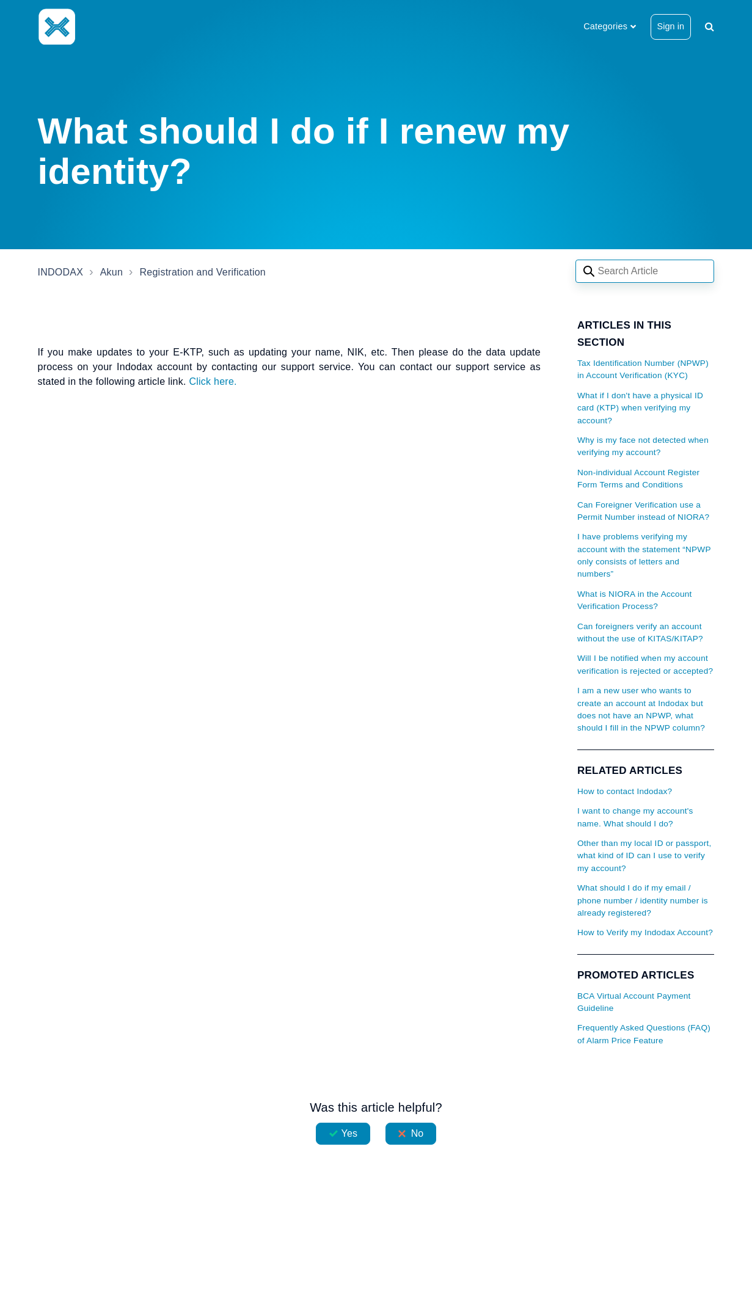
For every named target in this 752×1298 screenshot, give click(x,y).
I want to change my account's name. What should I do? (635, 817)
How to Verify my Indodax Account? (645, 932)
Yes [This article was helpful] (349, 1133)
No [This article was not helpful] (417, 1133)
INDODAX (61, 272)
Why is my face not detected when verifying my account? (643, 446)
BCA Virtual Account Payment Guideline (634, 1002)
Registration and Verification (203, 272)
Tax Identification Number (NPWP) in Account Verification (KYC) (643, 369)
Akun (111, 272)
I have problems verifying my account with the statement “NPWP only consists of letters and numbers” (644, 555)
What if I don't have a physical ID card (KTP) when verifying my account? (640, 408)
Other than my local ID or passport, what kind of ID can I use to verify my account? (644, 856)
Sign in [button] (671, 26)
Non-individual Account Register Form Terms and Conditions (638, 478)
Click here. (212, 381)
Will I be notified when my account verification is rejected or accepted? (645, 664)
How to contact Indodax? (624, 791)
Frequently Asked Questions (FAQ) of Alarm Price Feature (643, 1034)
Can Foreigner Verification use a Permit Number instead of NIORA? (643, 511)
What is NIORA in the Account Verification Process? (634, 600)
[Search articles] (644, 271)
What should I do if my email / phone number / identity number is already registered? (642, 900)
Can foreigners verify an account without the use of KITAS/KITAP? (640, 632)
